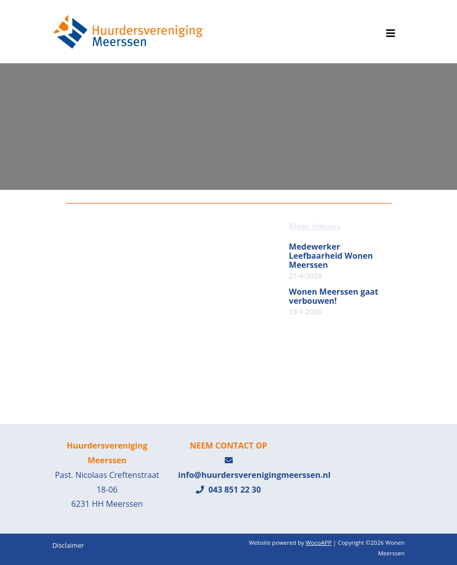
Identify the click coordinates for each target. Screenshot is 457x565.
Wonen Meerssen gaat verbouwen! (334, 301)
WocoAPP (318, 542)
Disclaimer (69, 545)
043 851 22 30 (228, 489)
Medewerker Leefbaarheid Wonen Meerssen (331, 261)
